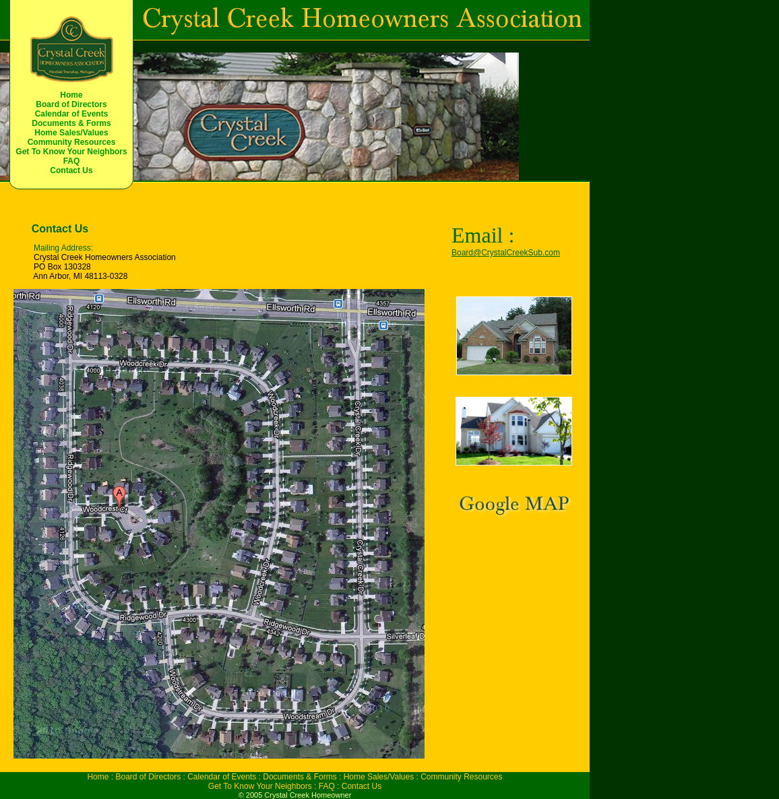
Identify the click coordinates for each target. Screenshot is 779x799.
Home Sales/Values (71, 132)
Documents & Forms (71, 123)
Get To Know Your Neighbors (71, 151)
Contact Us (71, 170)
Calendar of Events (71, 114)
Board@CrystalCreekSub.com (505, 252)
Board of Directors (71, 104)
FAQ (71, 161)
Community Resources (72, 142)
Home (71, 95)
